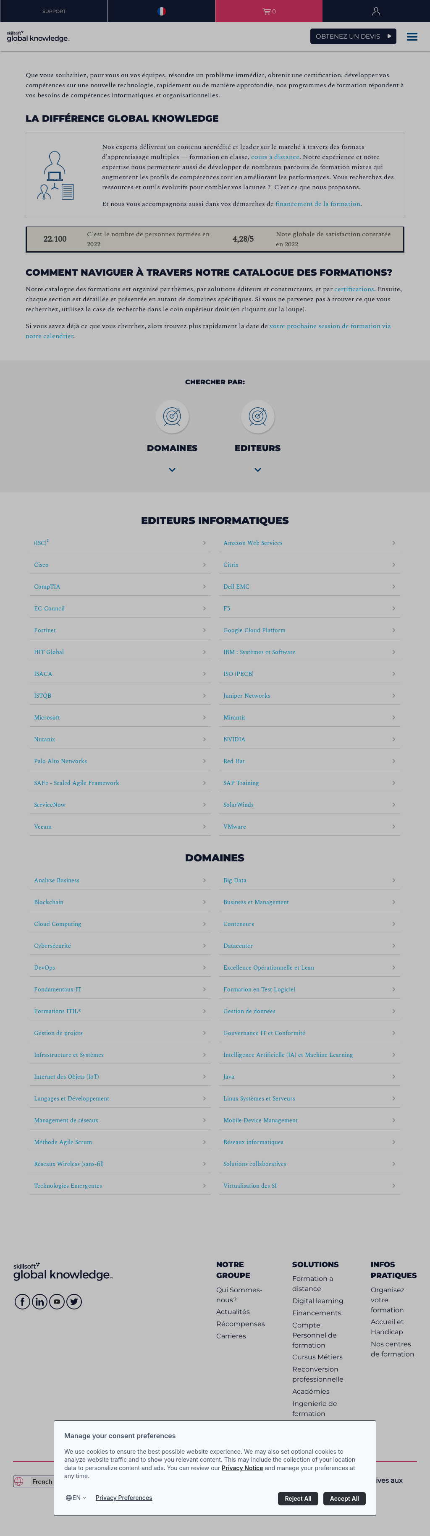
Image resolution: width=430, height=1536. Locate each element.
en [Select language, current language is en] (76, 1497)
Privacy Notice (242, 1467)
